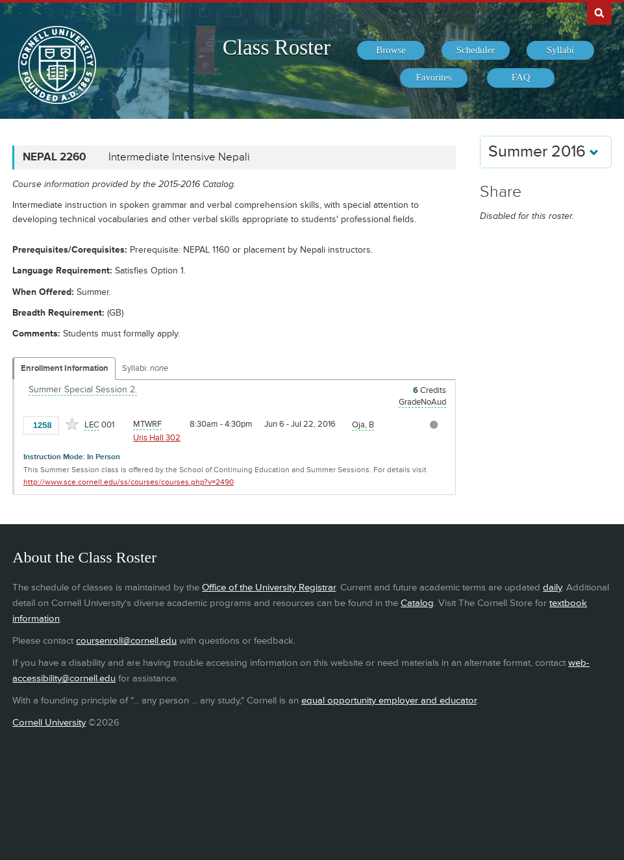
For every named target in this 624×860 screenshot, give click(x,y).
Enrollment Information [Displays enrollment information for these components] (64, 368)
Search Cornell (599, 12)
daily (552, 587)
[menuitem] (391, 50)
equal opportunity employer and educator (389, 700)
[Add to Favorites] (72, 424)
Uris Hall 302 (157, 438)
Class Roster (277, 47)
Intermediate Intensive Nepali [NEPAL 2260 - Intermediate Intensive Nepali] (179, 157)
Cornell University (49, 722)
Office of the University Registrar (269, 587)
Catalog (417, 603)
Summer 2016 (543, 152)
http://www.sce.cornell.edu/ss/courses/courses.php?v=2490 (128, 482)
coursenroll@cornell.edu (126, 641)
